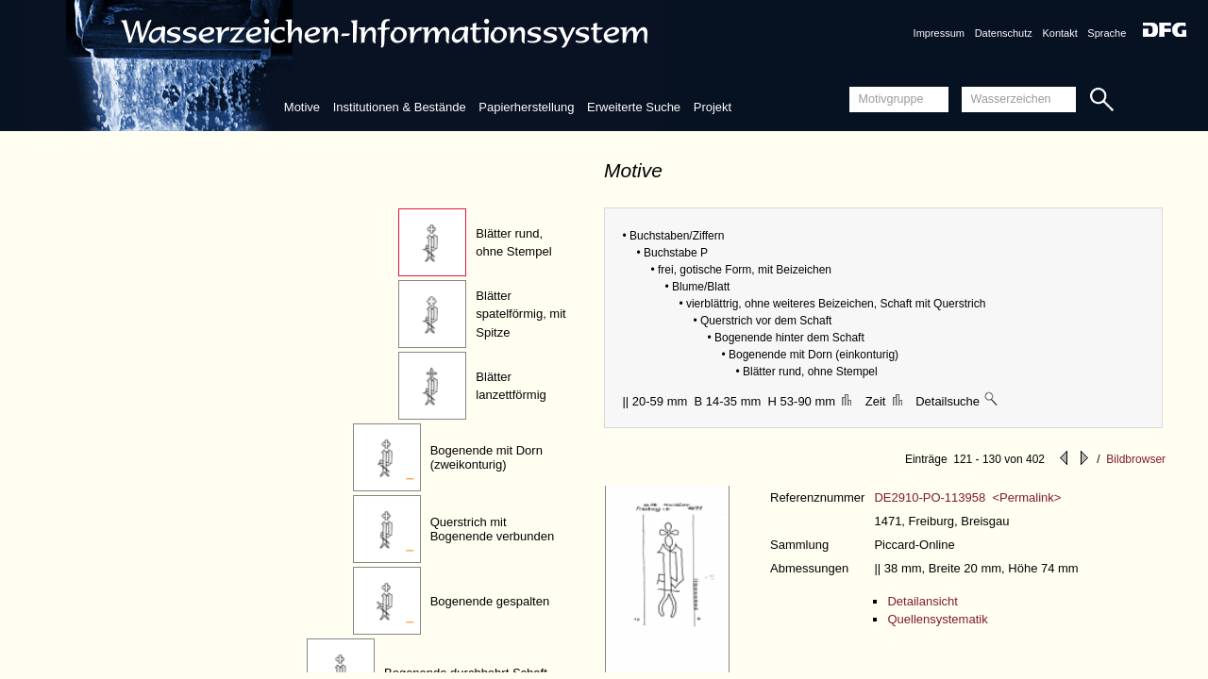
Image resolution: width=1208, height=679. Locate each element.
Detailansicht (922, 601)
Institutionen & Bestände (399, 107)
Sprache (1106, 33)
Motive (302, 107)
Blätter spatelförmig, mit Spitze (520, 314)
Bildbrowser (1136, 459)
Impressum (939, 33)
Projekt (712, 107)
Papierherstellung (526, 107)
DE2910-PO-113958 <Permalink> (967, 497)
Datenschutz (1003, 33)
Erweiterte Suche (633, 107)
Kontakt (1059, 33)
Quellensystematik (937, 619)
